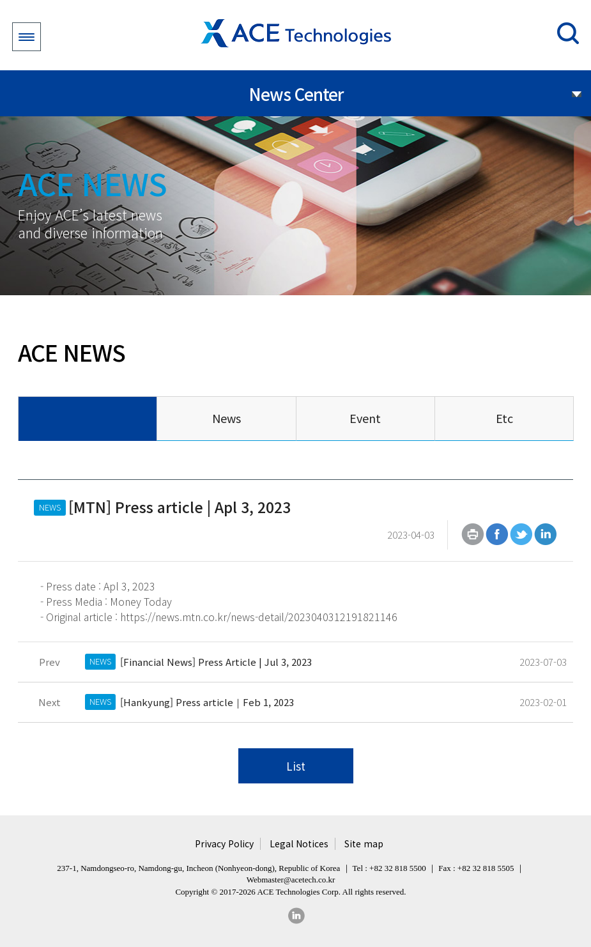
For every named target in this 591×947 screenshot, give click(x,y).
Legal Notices (299, 844)
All (87, 418)
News (226, 418)
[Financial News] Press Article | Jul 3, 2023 (216, 661)
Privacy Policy (224, 844)
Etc (504, 418)
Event (365, 418)
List (295, 766)
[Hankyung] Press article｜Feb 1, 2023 (207, 702)
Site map (363, 844)
